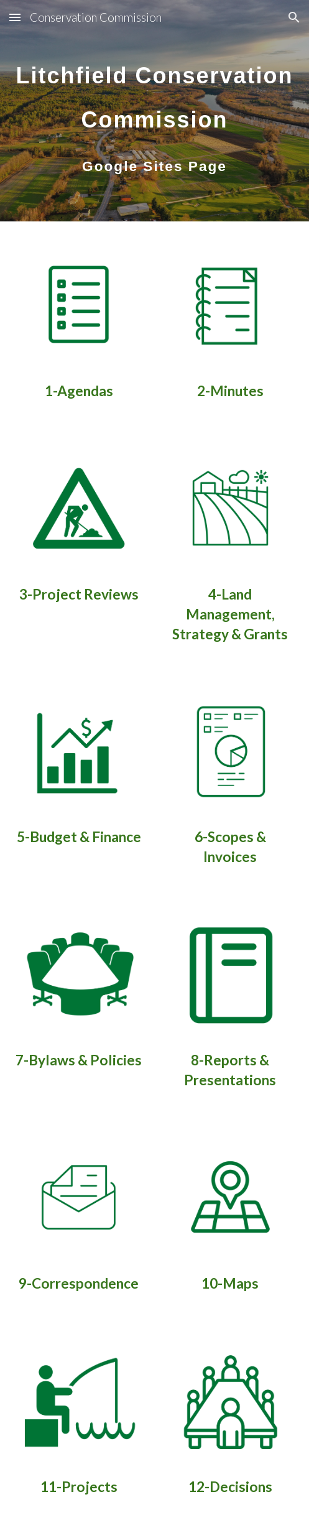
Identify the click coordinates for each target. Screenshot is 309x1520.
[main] (154, 111)
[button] (15, 17)
